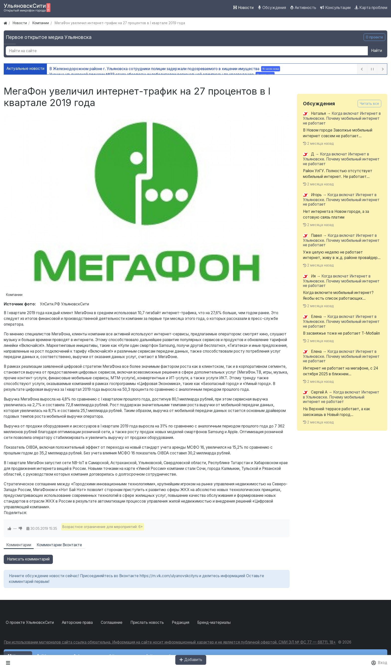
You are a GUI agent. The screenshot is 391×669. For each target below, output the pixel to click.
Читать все (369, 104)
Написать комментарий (28, 559)
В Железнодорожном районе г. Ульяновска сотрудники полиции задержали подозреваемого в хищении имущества (164, 68)
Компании (14, 295)
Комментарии (18, 544)
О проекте (374, 37)
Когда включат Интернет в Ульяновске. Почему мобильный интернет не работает (342, 118)
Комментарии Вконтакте (59, 544)
